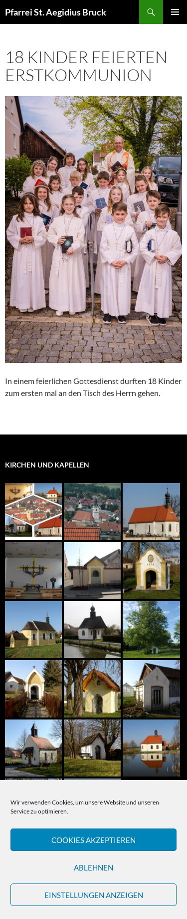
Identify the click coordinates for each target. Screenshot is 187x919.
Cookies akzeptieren (93, 840)
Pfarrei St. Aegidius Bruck (55, 12)
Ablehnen (93, 867)
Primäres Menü (175, 12)
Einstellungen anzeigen (93, 895)
